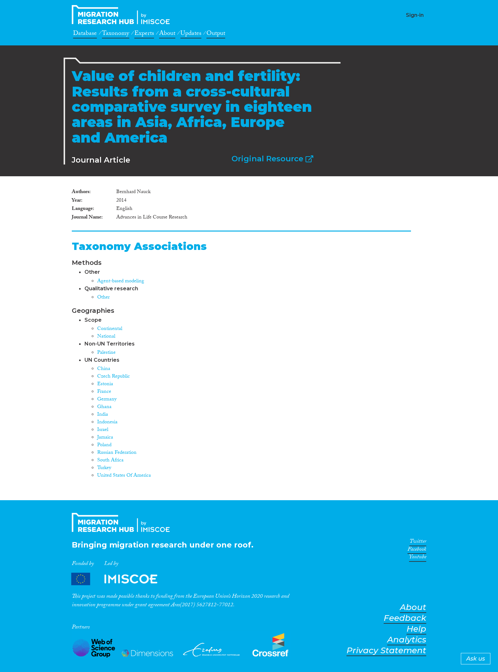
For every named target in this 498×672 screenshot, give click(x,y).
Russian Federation (117, 453)
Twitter (417, 542)
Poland (104, 445)
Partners (119, 579)
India (102, 415)
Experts (144, 34)
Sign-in (415, 15)
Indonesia (107, 422)
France (104, 392)
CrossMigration (122, 14)
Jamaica (105, 437)
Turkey (104, 468)
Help (416, 629)
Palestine (106, 353)
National (106, 337)
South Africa (110, 460)
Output (215, 34)
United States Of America (124, 476)
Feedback (405, 618)
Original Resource (272, 158)
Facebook (416, 550)
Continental (109, 329)
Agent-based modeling (120, 281)
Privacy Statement (386, 650)
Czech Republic (113, 377)
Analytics (406, 640)
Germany (107, 399)
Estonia (105, 384)
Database (85, 34)
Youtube (417, 558)
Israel (102, 430)
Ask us (475, 658)
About (167, 34)
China (103, 369)
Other (103, 297)
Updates (190, 34)
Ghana (104, 407)
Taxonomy (115, 34)
